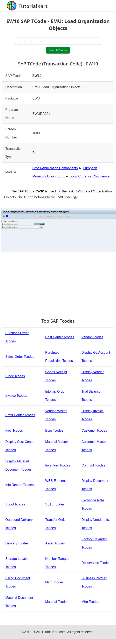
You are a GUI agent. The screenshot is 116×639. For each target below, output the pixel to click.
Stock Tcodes (15, 376)
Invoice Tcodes (16, 395)
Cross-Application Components (55, 168)
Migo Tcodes (54, 582)
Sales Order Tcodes (19, 356)
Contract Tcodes (93, 465)
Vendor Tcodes (92, 337)
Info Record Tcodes (19, 485)
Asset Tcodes (55, 543)
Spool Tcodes (15, 504)
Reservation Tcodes (95, 563)
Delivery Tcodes (17, 543)
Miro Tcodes (90, 602)
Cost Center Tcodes (59, 337)
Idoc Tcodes (14, 430)
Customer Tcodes (94, 430)
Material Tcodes (56, 602)
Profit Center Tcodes (20, 415)
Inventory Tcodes (57, 465)
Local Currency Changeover (90, 176)
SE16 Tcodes (55, 504)
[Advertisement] (58, 282)
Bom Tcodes (54, 430)
